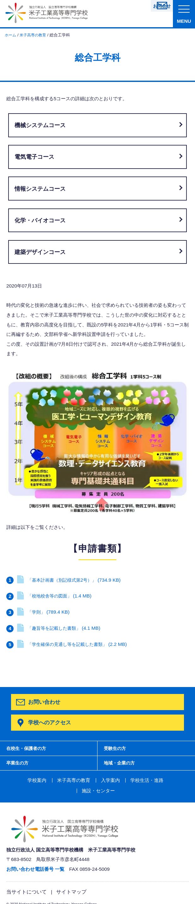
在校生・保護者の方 (29, 747)
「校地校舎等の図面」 (55, 595)
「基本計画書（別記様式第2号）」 (71, 580)
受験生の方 (116, 747)
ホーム (11, 35)
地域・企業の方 (121, 763)
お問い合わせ (44, 701)
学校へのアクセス (49, 721)
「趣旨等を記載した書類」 (60, 628)
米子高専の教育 (35, 35)
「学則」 (43, 612)
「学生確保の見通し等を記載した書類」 (74, 644)
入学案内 (89, 780)
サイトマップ (68, 880)
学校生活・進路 (123, 780)
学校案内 (19, 780)
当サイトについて (25, 880)
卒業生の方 (18, 763)
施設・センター (165, 780)
